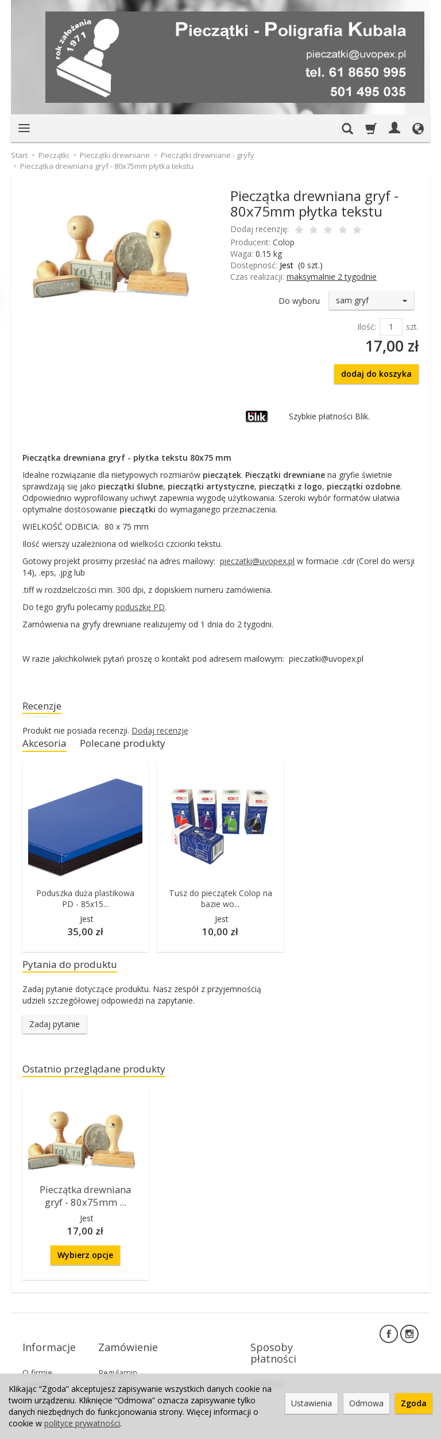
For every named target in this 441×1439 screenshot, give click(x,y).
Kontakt (37, 1370)
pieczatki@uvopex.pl (257, 560)
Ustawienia (311, 1403)
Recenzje (45, 707)
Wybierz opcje (85, 1258)
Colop (284, 242)
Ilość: (366, 326)
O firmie (37, 1357)
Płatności (267, 1369)
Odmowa (366, 1403)
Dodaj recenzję (159, 732)
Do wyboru (299, 300)
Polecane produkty (136, 746)
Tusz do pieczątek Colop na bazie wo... (220, 902)
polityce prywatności (82, 1423)
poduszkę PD (140, 606)
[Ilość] (391, 326)
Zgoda (414, 1403)
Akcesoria (48, 746)
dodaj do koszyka (376, 373)
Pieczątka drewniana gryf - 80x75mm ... (85, 1201)
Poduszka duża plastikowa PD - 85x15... (85, 902)
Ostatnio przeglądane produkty (105, 1076)
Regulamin (117, 1357)
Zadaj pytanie (54, 1030)
